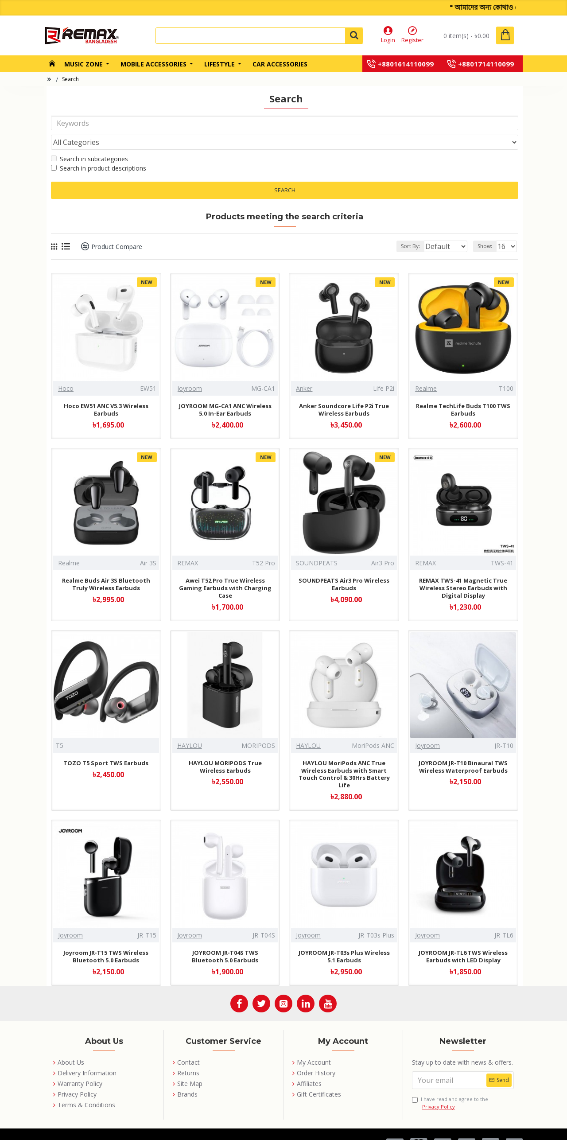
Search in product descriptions (98, 151)
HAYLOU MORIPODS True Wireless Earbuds (225, 750)
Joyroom (189, 371)
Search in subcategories (89, 142)
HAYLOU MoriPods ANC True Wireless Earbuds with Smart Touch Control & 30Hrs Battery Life (344, 758)
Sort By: (403, 229)
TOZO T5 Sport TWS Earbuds (105, 746)
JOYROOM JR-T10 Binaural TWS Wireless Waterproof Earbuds (463, 750)
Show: (487, 229)
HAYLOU (189, 728)
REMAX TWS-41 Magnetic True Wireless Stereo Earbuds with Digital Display (463, 571)
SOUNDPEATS (317, 546)
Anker (304, 371)
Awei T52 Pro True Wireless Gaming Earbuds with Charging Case (225, 571)
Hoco (66, 371)
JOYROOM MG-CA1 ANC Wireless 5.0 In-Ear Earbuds (225, 393)
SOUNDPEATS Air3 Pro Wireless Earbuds (344, 567)
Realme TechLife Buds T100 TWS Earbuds (463, 393)
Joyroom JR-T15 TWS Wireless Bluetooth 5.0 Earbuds (105, 939)
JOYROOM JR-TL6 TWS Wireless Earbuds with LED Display (463, 939)
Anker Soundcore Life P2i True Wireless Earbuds (344, 393)
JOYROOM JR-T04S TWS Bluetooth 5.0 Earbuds (225, 939)
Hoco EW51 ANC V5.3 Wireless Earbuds (106, 393)
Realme (426, 371)
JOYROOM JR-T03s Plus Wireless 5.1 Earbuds (344, 939)
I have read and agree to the (450, 1086)
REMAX (187, 546)
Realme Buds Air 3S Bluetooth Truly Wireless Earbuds (106, 567)
